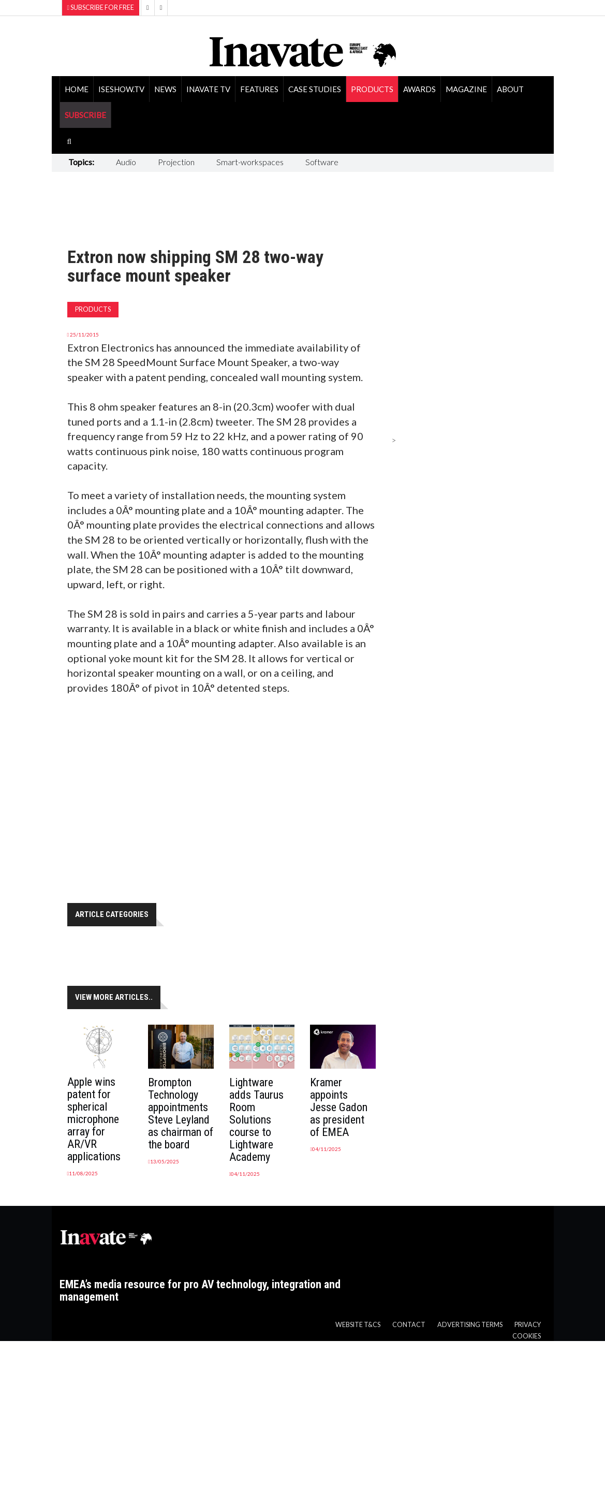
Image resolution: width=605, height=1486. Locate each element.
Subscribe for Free (101, 7)
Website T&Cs (357, 1325)
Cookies (526, 1336)
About (510, 89)
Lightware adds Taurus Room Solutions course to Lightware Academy (256, 1119)
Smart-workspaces (250, 162)
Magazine (466, 89)
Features (259, 89)
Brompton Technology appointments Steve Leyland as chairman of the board (180, 1113)
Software (321, 162)
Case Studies (314, 89)
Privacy (527, 1325)
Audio (126, 162)
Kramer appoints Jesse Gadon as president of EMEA (338, 1107)
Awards (419, 89)
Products (372, 89)
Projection (176, 162)
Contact (408, 1325)
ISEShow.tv (121, 89)
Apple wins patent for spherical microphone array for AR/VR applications (94, 1119)
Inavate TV (208, 89)
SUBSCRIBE (85, 115)
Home (76, 89)
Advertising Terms (470, 1325)
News (165, 89)
